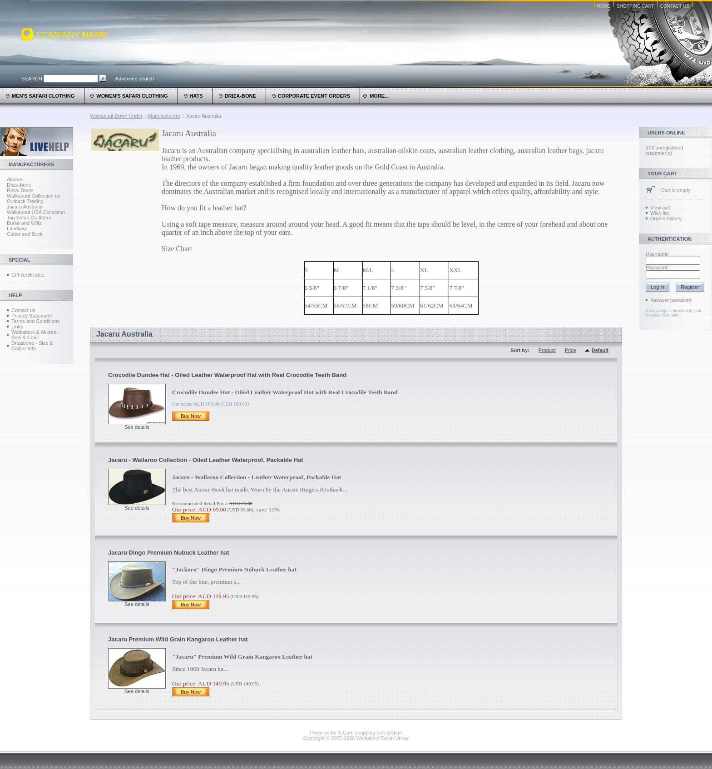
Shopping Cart (635, 6)
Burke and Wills (24, 223)
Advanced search (134, 78)
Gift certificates (27, 275)
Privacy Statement (31, 315)
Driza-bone (19, 185)
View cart (660, 207)
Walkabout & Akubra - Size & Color (35, 334)
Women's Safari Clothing (132, 96)
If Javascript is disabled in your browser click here (674, 313)
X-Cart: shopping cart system (370, 732)
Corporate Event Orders (314, 96)
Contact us (23, 310)
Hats (196, 96)
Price (570, 350)
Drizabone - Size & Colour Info (32, 345)
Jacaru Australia (24, 206)
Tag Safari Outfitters (29, 217)
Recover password (671, 300)
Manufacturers (164, 116)
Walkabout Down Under (116, 116)
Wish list (659, 213)
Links (17, 326)
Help (15, 295)
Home (604, 6)
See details (136, 427)
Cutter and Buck (25, 234)
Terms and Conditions (35, 321)
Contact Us (674, 6)
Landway (17, 228)
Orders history (666, 218)
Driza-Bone (240, 96)
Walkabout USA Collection (36, 212)
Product (547, 350)
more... (376, 96)
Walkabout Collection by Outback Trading (33, 198)
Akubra (15, 179)
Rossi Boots (20, 190)
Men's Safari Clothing (43, 96)
